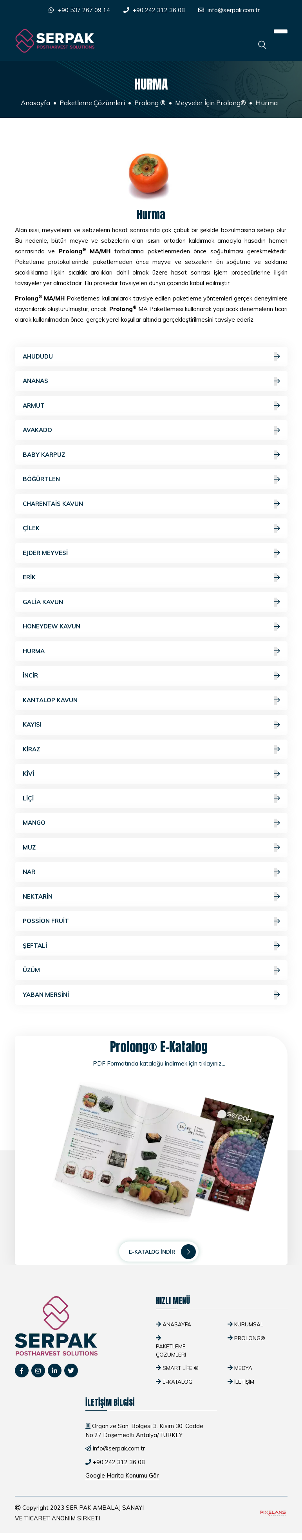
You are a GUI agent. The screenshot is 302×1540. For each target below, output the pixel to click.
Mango (151, 823)
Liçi (151, 798)
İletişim (244, 1381)
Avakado (151, 430)
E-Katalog (177, 1381)
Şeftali (151, 945)
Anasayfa (35, 103)
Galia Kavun (151, 602)
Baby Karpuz (151, 455)
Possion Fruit (151, 921)
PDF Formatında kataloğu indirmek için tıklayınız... (159, 1063)
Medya (243, 1367)
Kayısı (151, 724)
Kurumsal (248, 1324)
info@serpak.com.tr (234, 10)
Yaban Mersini (151, 995)
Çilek (151, 528)
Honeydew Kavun (151, 626)
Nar (151, 872)
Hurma (151, 651)
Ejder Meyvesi (151, 553)
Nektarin (151, 896)
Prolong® (249, 1338)
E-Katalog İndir (162, 1251)
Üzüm (151, 970)
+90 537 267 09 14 (84, 10)
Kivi (151, 773)
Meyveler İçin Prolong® (210, 103)
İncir (151, 675)
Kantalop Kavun (151, 700)
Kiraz (151, 749)
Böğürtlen (151, 479)
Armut (151, 405)
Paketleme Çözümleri (92, 103)
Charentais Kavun (151, 504)
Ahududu (151, 356)
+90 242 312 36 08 (159, 10)
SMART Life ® (181, 1367)
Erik (151, 577)
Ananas (151, 381)
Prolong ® (150, 103)
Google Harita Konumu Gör (122, 1475)
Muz (151, 847)
